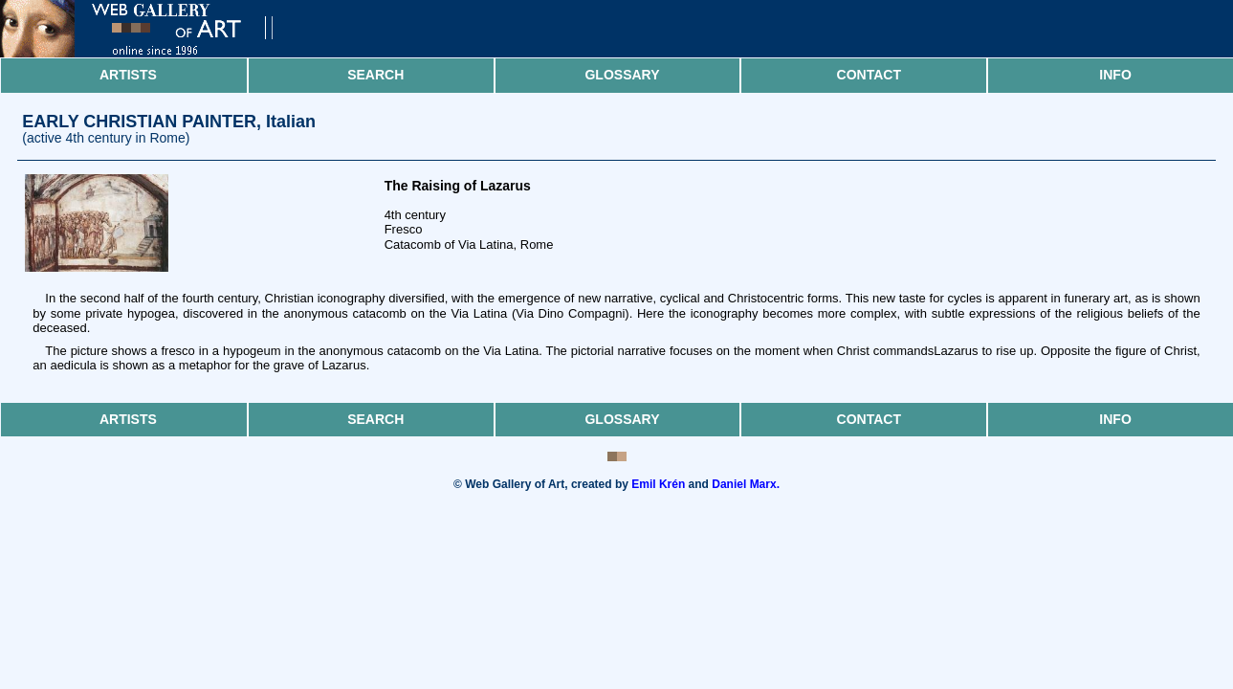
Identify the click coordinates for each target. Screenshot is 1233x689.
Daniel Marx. (746, 484)
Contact (869, 74)
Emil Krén (658, 484)
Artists (128, 74)
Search (375, 74)
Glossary (621, 74)
